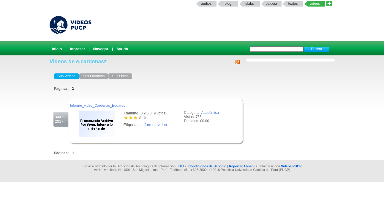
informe (148, 124)
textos (293, 3)
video (162, 124)
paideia (271, 3)
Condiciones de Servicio (207, 166)
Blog (228, 3)
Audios (206, 3)
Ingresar (77, 49)
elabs (249, 3)
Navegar (100, 49)
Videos (314, 3)
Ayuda (122, 49)
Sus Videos (67, 76)
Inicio (57, 49)
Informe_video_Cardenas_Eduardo (98, 105)
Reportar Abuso (241, 166)
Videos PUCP (291, 166)
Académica (210, 113)
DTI (181, 166)
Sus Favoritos (94, 76)
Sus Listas (120, 76)
